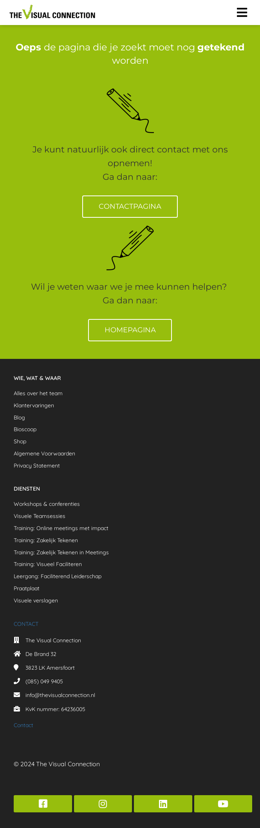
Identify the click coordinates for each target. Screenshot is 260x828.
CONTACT (26, 623)
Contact (23, 725)
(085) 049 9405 (44, 681)
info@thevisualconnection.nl (60, 695)
